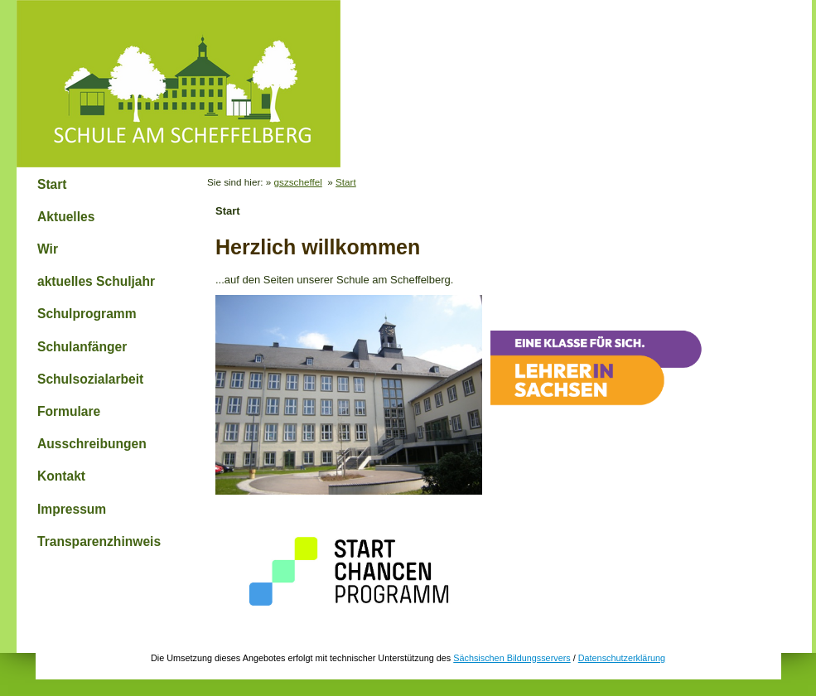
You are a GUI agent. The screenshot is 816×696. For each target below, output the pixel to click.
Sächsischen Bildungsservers (511, 658)
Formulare (68, 411)
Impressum (71, 509)
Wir (47, 249)
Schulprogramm (87, 314)
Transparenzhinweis (99, 541)
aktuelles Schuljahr (96, 281)
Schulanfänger (82, 347)
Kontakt (61, 476)
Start (52, 184)
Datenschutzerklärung (621, 658)
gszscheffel (298, 181)
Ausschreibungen (92, 444)
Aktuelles (65, 217)
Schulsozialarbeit (90, 379)
